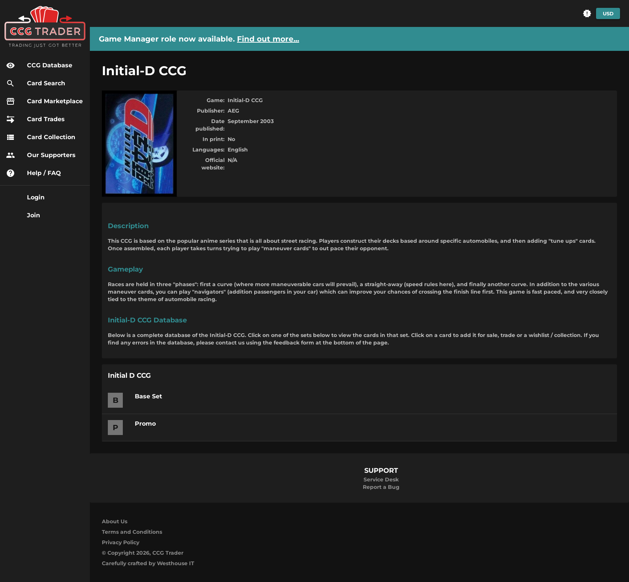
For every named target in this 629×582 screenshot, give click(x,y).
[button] (587, 13)
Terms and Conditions (132, 532)
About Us (114, 521)
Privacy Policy (120, 542)
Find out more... (268, 38)
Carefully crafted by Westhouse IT (148, 563)
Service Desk (381, 479)
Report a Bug (381, 487)
